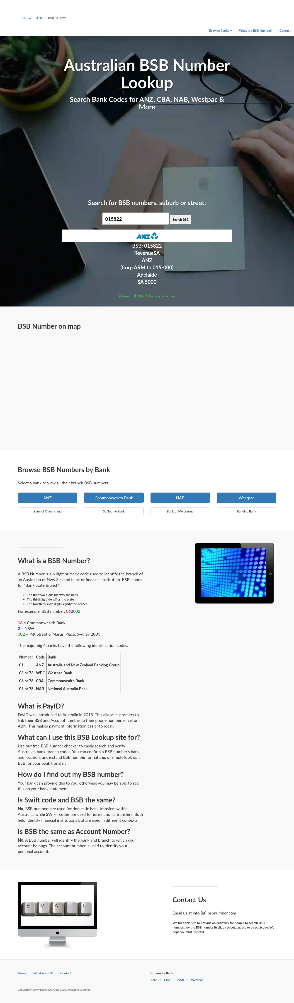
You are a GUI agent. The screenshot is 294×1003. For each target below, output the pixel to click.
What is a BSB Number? (256, 30)
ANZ (39, 18)
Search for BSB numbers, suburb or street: (147, 202)
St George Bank (114, 511)
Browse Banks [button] (220, 30)
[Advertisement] (147, 156)
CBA (167, 980)
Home (26, 18)
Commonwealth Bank (114, 497)
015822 (153, 246)
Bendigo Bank (246, 511)
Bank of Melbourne (180, 511)
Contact (285, 30)
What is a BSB (43, 973)
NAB (180, 497)
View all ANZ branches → (147, 296)
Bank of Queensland (48, 511)
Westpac (246, 497)
